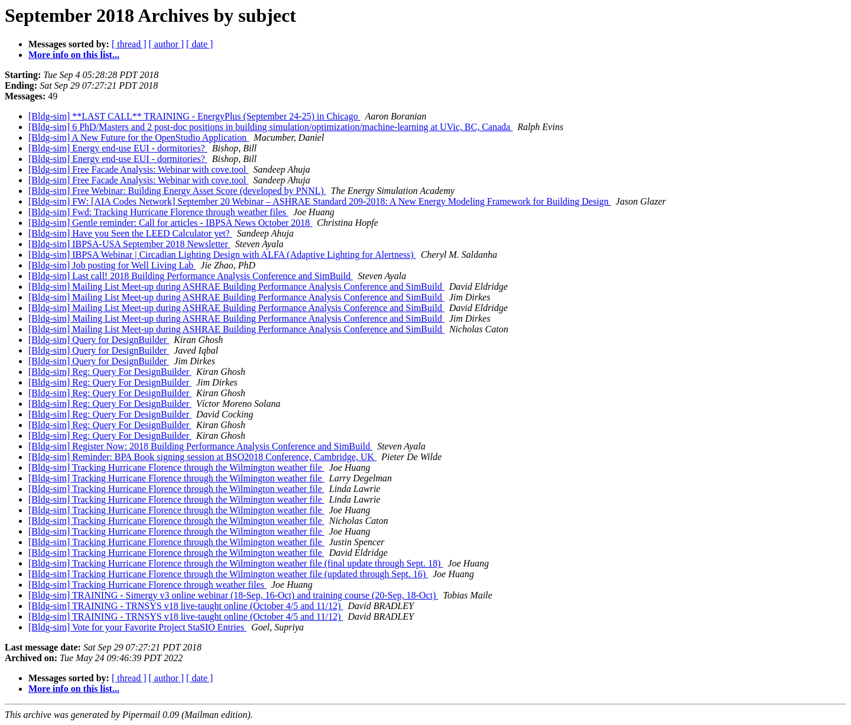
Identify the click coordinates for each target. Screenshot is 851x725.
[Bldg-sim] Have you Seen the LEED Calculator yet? (130, 233)
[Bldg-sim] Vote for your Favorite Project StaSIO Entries (137, 627)
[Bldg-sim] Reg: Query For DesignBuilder (109, 372)
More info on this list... (73, 55)
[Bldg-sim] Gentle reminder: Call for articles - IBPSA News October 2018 (170, 223)
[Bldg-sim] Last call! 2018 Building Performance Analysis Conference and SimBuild (190, 276)
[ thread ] (129, 44)
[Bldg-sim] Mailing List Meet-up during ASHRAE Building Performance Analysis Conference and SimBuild (236, 286)
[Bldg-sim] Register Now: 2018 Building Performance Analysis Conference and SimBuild (200, 446)
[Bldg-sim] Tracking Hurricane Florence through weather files (147, 585)
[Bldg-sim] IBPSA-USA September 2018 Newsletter (129, 244)
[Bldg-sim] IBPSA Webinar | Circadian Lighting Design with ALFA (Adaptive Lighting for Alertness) (222, 255)
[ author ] (166, 44)
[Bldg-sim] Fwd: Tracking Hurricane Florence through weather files (158, 212)
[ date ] (199, 44)
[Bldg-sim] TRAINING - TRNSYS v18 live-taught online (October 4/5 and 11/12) (185, 606)
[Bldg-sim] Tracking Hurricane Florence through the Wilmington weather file (176, 467)
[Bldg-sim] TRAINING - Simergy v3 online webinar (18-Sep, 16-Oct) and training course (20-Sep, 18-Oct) (233, 595)
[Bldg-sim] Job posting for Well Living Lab (112, 265)
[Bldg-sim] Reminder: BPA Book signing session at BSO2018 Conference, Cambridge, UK (202, 457)
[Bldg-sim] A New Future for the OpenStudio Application (138, 137)
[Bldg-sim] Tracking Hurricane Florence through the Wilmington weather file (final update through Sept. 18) (235, 563)
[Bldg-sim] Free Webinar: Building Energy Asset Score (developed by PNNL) (177, 191)
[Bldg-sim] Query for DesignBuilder (98, 340)
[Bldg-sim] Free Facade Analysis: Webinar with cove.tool (138, 169)
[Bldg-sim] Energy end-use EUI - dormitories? (117, 148)
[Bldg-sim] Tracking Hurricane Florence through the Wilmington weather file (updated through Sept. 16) (228, 574)
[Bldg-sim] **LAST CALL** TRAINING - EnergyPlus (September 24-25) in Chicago (194, 116)
